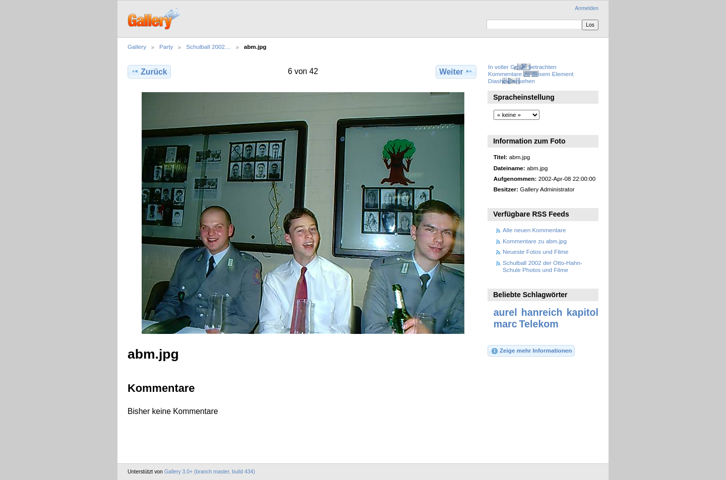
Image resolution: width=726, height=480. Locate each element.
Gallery (137, 46)
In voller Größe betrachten (522, 66)
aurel (505, 312)
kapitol (582, 312)
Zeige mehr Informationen (531, 351)
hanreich (542, 312)
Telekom (539, 323)
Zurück (149, 71)
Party (166, 46)
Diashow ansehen (511, 81)
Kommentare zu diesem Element (531, 74)
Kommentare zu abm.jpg (535, 241)
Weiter (456, 71)
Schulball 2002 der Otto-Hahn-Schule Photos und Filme (542, 266)
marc (505, 323)
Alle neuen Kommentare (534, 230)
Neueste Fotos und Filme (536, 251)
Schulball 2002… (208, 46)
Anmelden (586, 8)
